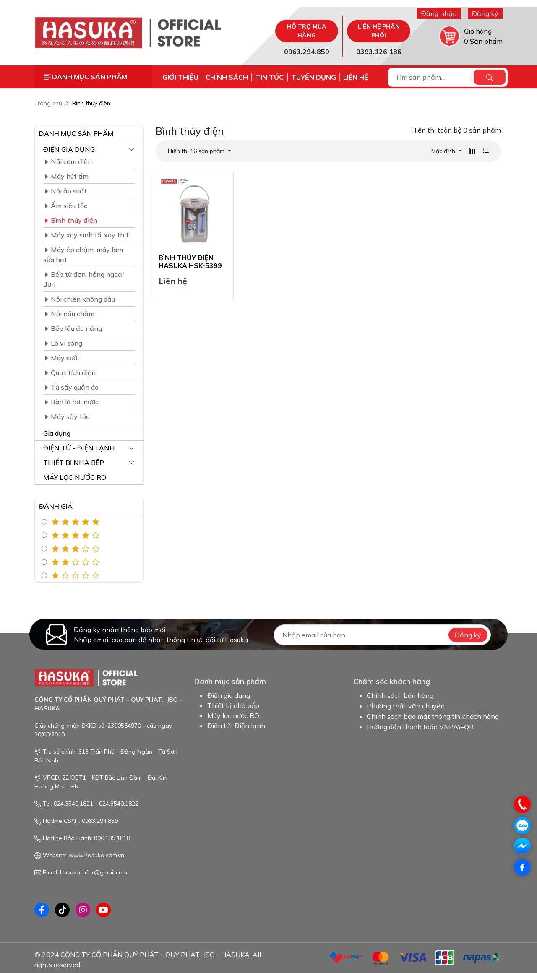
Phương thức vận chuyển (406, 706)
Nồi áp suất (65, 191)
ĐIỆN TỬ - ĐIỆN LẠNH (79, 448)
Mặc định (444, 151)
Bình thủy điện (91, 103)
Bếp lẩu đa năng (72, 328)
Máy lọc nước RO (233, 715)
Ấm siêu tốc (65, 205)
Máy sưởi (61, 358)
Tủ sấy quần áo (71, 387)
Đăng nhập (439, 13)
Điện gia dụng (228, 695)
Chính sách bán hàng (400, 695)
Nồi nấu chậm (68, 314)
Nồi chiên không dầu (79, 299)
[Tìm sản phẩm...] (430, 77)
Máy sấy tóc (66, 416)
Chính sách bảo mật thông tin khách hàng (433, 716)
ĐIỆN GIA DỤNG (69, 149)
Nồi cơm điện (67, 161)
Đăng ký (485, 13)
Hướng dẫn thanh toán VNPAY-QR (420, 727)
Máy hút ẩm (66, 176)
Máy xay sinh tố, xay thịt (86, 235)
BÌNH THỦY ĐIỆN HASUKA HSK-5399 (190, 261)
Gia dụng (56, 433)
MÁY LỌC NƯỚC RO (74, 477)
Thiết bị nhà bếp (233, 705)
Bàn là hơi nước (71, 402)
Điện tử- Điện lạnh (236, 725)
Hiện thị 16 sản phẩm (197, 151)
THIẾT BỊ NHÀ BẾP (73, 462)
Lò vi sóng (62, 343)
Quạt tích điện (69, 372)
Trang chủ (48, 103)
